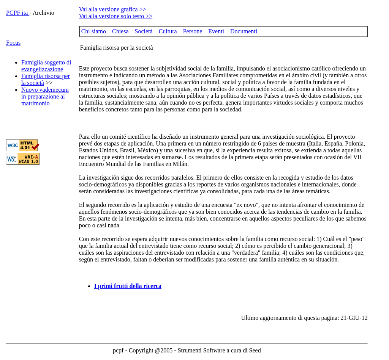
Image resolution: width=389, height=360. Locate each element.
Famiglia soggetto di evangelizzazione (46, 65)
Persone (192, 31)
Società (144, 31)
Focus (13, 42)
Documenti (243, 31)
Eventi (216, 31)
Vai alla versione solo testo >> (116, 16)
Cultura (168, 31)
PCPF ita (17, 12)
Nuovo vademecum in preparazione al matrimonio (45, 96)
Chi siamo (93, 31)
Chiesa (120, 31)
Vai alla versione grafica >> (112, 9)
